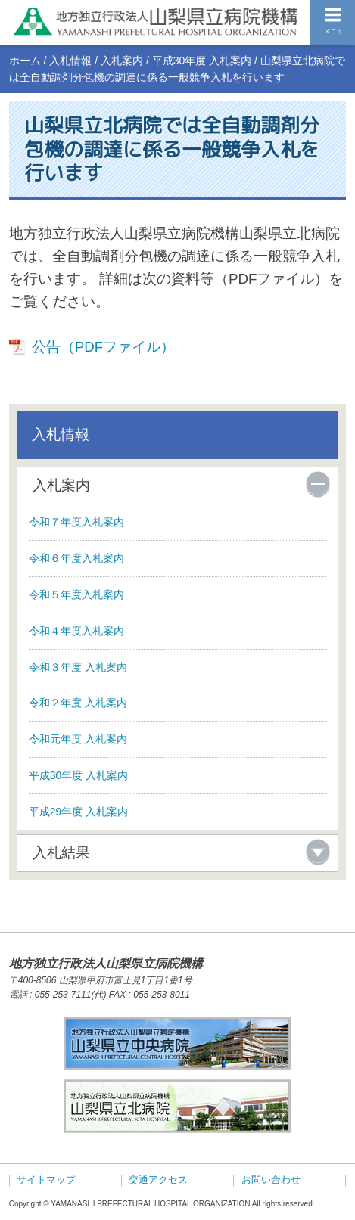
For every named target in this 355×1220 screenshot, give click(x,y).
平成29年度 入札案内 (78, 812)
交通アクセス (158, 1180)
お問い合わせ (271, 1180)
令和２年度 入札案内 (78, 703)
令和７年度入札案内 (76, 522)
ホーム (25, 60)
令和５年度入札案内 (76, 594)
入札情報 (70, 60)
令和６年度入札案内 (76, 558)
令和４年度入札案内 (76, 631)
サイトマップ (46, 1180)
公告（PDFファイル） (104, 347)
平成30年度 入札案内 (201, 60)
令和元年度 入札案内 (78, 739)
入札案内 (122, 60)
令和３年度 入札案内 (78, 667)
